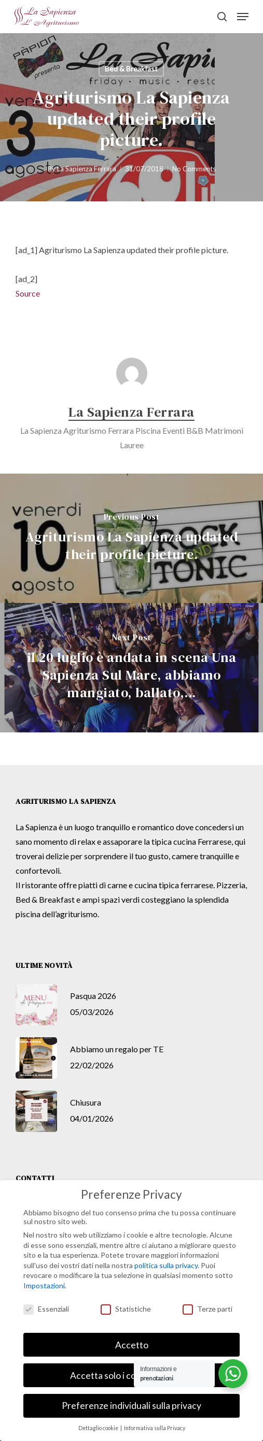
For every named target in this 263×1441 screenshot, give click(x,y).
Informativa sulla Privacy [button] (154, 1428)
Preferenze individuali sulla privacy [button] (131, 1405)
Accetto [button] (131, 1345)
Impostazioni (44, 1285)
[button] (242, 16)
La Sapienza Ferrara (86, 169)
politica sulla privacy (166, 1265)
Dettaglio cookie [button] (98, 1428)
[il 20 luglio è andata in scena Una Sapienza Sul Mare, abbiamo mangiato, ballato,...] (131, 667)
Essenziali (46, 1308)
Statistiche (126, 1308)
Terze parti (207, 1308)
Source (28, 293)
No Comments (194, 169)
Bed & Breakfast (131, 68)
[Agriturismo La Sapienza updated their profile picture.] (131, 538)
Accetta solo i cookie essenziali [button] (131, 1375)
